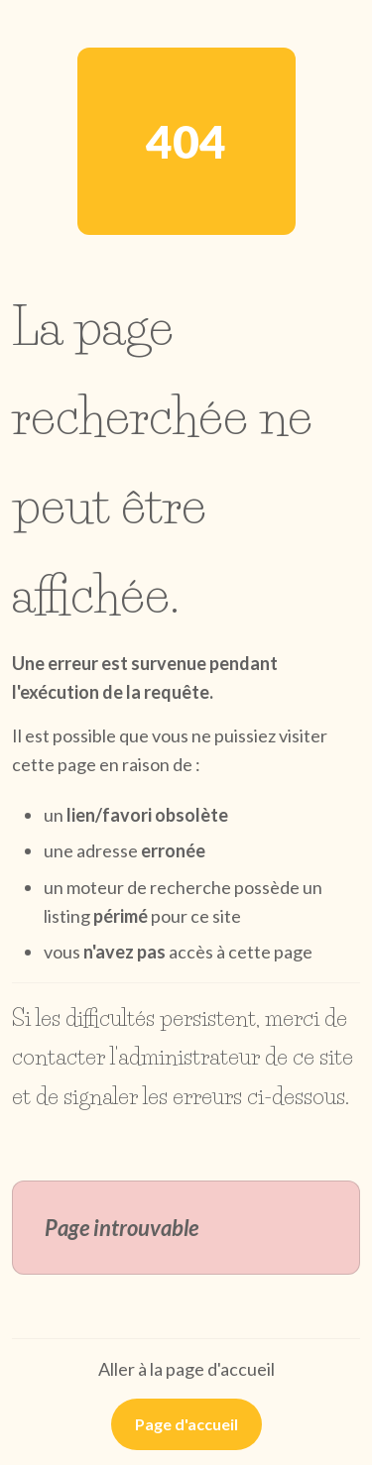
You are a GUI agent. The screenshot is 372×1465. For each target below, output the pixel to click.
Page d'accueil (186, 1423)
